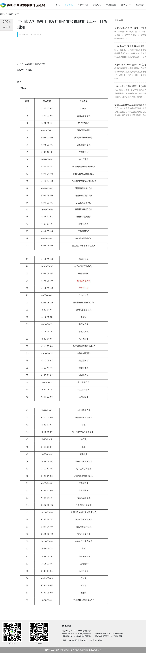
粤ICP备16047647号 (92, 650)
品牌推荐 (140, 5)
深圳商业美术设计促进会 (66, 650)
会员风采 (97, 5)
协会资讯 (69, 5)
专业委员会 (111, 5)
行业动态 (9, 14)
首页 (58, 5)
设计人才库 (126, 5)
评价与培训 (83, 5)
